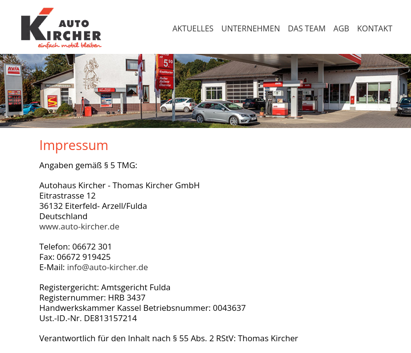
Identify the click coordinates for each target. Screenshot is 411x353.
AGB (341, 28)
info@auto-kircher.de (107, 267)
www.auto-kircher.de (79, 226)
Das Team (307, 28)
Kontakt (374, 28)
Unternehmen (250, 28)
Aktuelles (193, 28)
